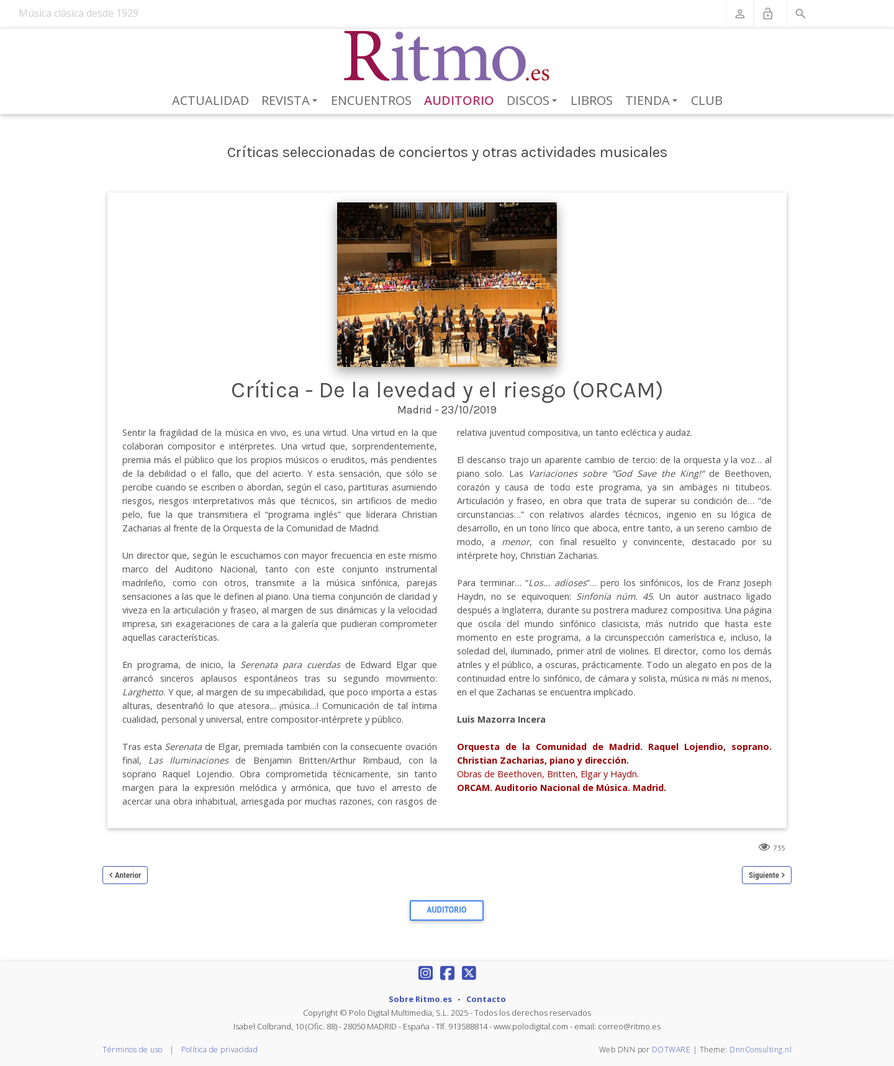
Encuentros (371, 100)
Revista (291, 101)
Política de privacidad (219, 1049)
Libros (592, 100)
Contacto (486, 999)
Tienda (653, 101)
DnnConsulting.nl (760, 1049)
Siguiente (764, 875)
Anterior (128, 875)
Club (707, 100)
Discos (534, 101)
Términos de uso (132, 1049)
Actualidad (210, 100)
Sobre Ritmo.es (420, 999)
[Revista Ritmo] (447, 56)
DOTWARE (671, 1049)
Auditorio (459, 100)
